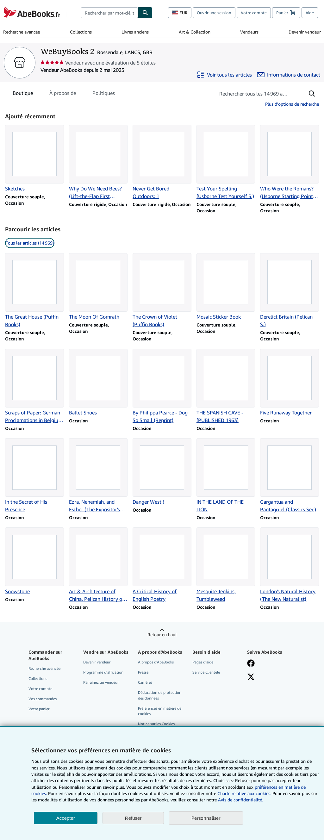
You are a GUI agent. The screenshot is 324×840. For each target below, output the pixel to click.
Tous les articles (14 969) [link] (30, 243)
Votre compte (254, 12)
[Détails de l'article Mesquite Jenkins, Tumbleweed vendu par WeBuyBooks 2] (225, 565)
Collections (81, 31)
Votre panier (38, 708)
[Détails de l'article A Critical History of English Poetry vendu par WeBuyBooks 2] (162, 565)
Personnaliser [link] (206, 818)
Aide (310, 12)
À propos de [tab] (63, 94)
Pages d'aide (202, 662)
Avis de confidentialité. (240, 799)
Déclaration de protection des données (159, 695)
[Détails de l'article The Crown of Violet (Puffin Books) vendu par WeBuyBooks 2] (162, 290)
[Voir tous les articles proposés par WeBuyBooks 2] (224, 74)
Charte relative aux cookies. (244, 793)
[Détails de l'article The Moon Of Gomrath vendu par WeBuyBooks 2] (98, 287)
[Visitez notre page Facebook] (251, 664)
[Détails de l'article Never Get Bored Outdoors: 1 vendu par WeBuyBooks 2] (162, 162)
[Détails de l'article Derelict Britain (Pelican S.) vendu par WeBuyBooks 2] (289, 290)
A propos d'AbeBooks (156, 662)
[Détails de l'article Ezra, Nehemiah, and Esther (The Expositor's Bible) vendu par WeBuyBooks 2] (98, 475)
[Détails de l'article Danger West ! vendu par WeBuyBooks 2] (162, 472)
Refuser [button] (133, 818)
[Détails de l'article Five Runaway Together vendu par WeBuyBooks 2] (289, 382)
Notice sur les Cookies (156, 723)
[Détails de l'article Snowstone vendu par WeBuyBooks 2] (34, 561)
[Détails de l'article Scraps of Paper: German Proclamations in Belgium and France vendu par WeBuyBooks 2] (34, 386)
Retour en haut (162, 634)
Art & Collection (194, 31)
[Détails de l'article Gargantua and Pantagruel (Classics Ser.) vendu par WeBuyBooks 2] (289, 475)
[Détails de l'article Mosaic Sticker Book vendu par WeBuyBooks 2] (225, 287)
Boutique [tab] (22, 94)
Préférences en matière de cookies (159, 711)
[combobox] (109, 12)
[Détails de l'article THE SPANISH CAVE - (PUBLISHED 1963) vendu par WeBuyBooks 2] (225, 386)
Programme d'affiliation (103, 672)
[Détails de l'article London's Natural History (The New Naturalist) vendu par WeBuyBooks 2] (289, 565)
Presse (143, 672)
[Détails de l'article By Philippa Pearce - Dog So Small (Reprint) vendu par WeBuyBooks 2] (162, 386)
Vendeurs (249, 31)
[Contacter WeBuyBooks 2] (288, 74)
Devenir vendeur (305, 31)
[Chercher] (145, 12)
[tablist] (63, 93)
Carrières (145, 682)
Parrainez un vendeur (101, 682)
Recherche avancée (21, 31)
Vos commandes (42, 698)
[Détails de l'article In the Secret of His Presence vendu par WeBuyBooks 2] (34, 475)
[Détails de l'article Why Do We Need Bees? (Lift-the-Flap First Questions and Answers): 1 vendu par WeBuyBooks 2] (98, 162)
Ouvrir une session (214, 12)
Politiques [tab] (103, 94)
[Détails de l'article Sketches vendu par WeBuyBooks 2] (34, 158)
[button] (312, 93)
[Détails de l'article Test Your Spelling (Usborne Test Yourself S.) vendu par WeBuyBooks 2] (225, 162)
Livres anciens (135, 31)
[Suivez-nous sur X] (251, 677)
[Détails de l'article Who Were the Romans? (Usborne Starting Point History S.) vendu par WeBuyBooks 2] (289, 162)
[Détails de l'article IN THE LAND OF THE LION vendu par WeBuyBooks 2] (225, 475)
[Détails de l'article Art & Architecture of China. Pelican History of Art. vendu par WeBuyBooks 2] (98, 565)
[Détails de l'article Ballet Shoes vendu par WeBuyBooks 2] (98, 382)
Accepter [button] (65, 818)
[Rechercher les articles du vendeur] (253, 93)
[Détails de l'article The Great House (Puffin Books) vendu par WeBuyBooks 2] (34, 290)
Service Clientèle (206, 672)
